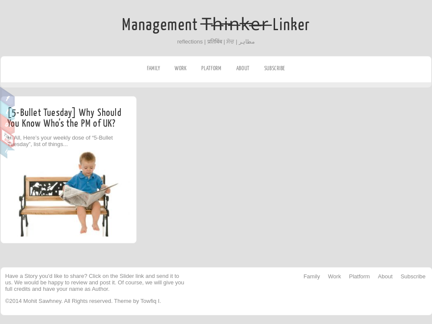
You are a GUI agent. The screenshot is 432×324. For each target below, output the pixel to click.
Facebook (7, 97)
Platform (211, 68)
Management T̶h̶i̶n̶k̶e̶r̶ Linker (216, 25)
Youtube (7, 137)
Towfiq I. (151, 301)
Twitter (7, 111)
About (243, 68)
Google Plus (7, 124)
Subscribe (274, 68)
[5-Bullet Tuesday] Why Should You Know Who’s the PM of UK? (64, 118)
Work (181, 68)
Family (153, 68)
